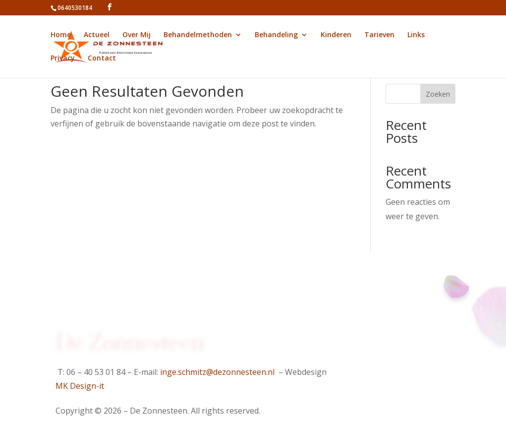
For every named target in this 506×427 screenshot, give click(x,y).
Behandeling (276, 35)
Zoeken (438, 94)
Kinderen (336, 35)
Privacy (63, 58)
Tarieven (379, 35)
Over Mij (136, 35)
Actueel (97, 35)
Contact (102, 58)
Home (61, 35)
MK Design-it (80, 385)
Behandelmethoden (198, 35)
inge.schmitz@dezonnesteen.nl (217, 371)
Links (416, 35)
